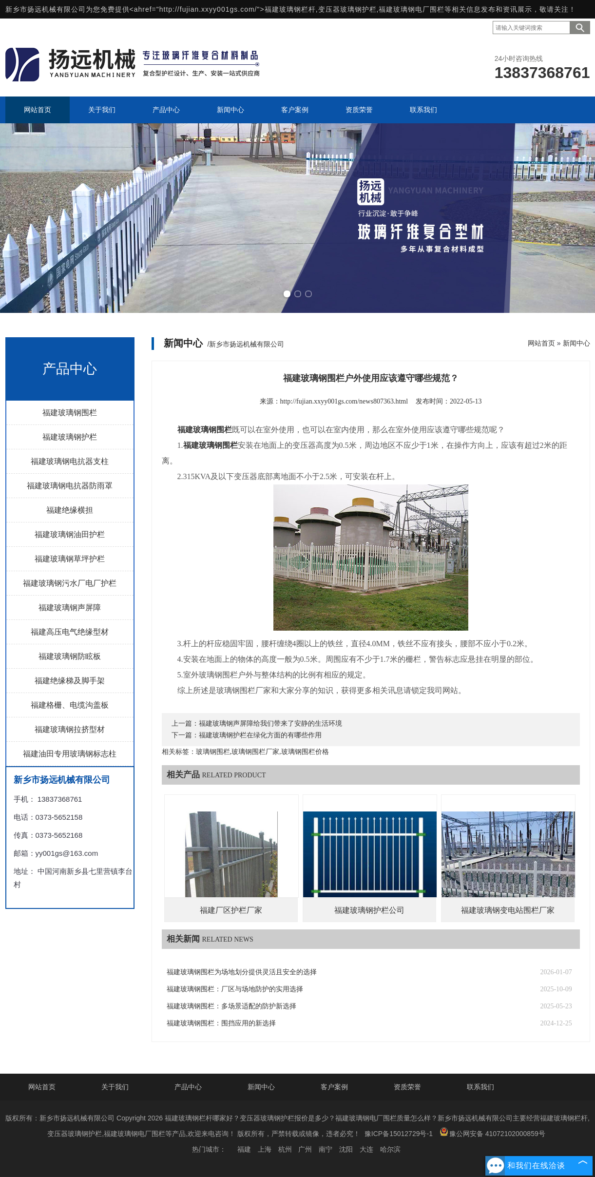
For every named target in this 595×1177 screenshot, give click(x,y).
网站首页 (541, 343)
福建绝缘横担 (69, 510)
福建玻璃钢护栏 (69, 437)
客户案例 (334, 1087)
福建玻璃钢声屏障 (69, 607)
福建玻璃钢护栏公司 (369, 910)
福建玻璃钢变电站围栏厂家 (508, 910)
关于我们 (115, 1087)
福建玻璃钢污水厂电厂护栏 (69, 583)
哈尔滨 (390, 1149)
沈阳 (346, 1149)
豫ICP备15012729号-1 (399, 1134)
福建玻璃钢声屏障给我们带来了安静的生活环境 (270, 723)
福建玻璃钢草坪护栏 (70, 559)
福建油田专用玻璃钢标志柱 (69, 754)
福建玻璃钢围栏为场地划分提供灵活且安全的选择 (242, 972)
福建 (244, 1149)
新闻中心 (576, 343)
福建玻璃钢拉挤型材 (70, 729)
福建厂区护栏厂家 (231, 910)
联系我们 (480, 1087)
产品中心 (188, 1087)
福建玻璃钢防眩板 (69, 656)
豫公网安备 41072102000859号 (492, 1132)
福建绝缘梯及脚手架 (70, 680)
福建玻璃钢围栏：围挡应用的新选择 (221, 1023)
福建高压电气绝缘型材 (70, 632)
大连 (366, 1149)
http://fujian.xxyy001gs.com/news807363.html (344, 401)
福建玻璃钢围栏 (69, 412)
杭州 (285, 1149)
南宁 (325, 1149)
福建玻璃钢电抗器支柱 (70, 461)
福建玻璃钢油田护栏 (70, 534)
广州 (305, 1149)
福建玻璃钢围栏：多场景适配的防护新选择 (231, 1006)
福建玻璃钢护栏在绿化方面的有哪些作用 (260, 735)
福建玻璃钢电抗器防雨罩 (70, 486)
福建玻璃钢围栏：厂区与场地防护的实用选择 (235, 989)
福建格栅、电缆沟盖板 (70, 705)
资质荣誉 (407, 1087)
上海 (264, 1149)
